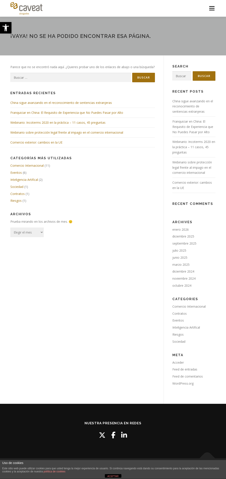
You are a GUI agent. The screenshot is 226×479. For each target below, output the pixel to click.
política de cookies (54, 471)
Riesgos (16, 200)
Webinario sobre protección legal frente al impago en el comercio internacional (66, 132)
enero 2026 (180, 229)
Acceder (178, 362)
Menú (212, 8)
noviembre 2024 (184, 278)
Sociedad (16, 187)
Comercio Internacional (27, 165)
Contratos (17, 194)
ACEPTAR (113, 476)
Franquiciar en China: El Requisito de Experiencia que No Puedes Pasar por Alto (66, 112)
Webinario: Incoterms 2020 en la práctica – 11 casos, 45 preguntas (57, 122)
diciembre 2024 (183, 271)
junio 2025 (179, 257)
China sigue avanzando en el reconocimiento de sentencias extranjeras (61, 103)
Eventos (16, 172)
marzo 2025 (181, 264)
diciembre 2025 (183, 236)
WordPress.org (183, 383)
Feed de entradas (184, 369)
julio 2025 (179, 250)
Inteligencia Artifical (24, 180)
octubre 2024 (181, 285)
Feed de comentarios (187, 376)
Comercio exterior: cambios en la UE (36, 142)
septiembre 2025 (184, 243)
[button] (5, 28)
